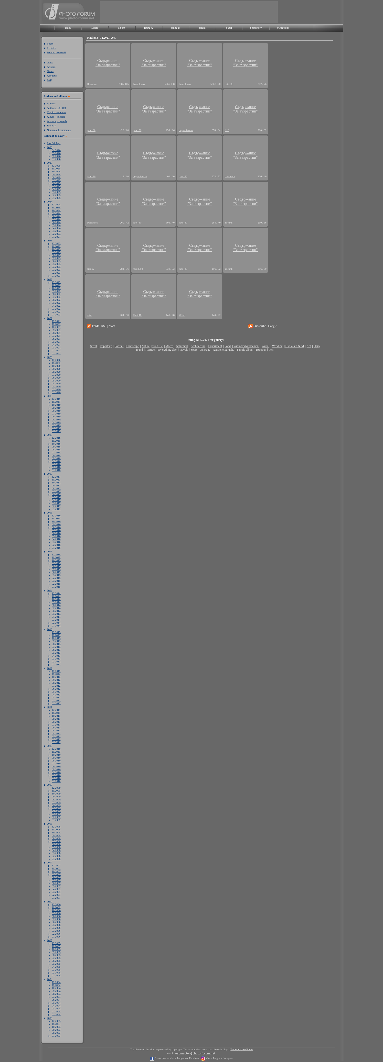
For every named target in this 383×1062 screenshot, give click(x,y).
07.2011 (56, 724)
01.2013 (56, 664)
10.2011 (56, 715)
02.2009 (56, 817)
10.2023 (56, 249)
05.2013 (56, 652)
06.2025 (56, 183)
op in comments (56, 112)
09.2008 (56, 835)
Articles (51, 66)
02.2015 (56, 583)
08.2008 (56, 838)
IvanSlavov (139, 83)
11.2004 (56, 985)
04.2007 (56, 888)
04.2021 (56, 344)
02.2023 (56, 272)
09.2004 (56, 990)
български (283, 27)
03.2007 (56, 891)
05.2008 (56, 847)
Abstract (151, 349)
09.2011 (56, 718)
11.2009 (56, 790)
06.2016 (56, 533)
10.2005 (56, 949)
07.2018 (56, 452)
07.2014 (56, 607)
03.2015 (56, 580)
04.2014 (56, 616)
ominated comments (59, 129)
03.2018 (56, 464)
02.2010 (56, 778)
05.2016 (56, 536)
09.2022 (56, 291)
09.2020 (56, 368)
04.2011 (56, 733)
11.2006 (56, 907)
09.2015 (56, 563)
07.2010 (56, 763)
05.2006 (56, 924)
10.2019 (56, 404)
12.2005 (56, 943)
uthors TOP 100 (56, 107)
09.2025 (56, 174)
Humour (261, 349)
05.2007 (56, 885)
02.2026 (56, 156)
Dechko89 (92, 222)
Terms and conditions (242, 1049)
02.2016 (56, 544)
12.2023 (56, 243)
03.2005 (56, 969)
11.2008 (56, 829)
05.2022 (56, 302)
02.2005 (56, 972)
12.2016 (56, 515)
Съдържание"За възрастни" (108, 62)
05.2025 (56, 186)
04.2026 (56, 150)
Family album (245, 349)
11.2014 (56, 596)
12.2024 (56, 204)
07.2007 (56, 880)
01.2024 (56, 236)
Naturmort (182, 346)
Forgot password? (56, 52)
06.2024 (56, 222)
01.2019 (56, 431)
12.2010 (56, 748)
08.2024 (56, 216)
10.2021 (56, 326)
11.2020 (56, 362)
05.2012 (56, 691)
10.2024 (56, 210)
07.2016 (56, 530)
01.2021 (56, 353)
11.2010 (56, 751)
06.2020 (56, 377)
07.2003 (56, 1035)
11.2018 (56, 440)
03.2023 (56, 269)
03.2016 (56, 541)
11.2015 (56, 557)
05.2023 (56, 263)
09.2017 (56, 485)
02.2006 (56, 933)
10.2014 (56, 599)
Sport (194, 349)
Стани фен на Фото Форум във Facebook (176, 1058)
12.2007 (56, 865)
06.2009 (56, 805)
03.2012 (56, 697)
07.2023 (56, 258)
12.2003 (56, 1020)
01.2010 (56, 781)
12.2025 (56, 165)
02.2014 (56, 622)
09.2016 (56, 524)
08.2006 (56, 916)
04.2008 (56, 850)
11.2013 (56, 635)
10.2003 (56, 1026)
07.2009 (56, 802)
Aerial (265, 346)
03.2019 (56, 425)
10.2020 (56, 365)
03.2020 (56, 386)
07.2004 (56, 996)
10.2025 (56, 171)
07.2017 (56, 491)
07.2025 (56, 180)
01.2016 (56, 547)
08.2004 (56, 993)
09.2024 (56, 213)
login (68, 27)
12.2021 (56, 321)
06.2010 (56, 766)
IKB (227, 130)
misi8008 (138, 268)
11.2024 (56, 207)
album (121, 27)
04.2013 (56, 655)
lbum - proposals (57, 121)
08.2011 (56, 721)
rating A (148, 27)
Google (272, 326)
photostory (256, 27)
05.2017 (56, 497)
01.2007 (56, 897)
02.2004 (56, 1011)
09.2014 (56, 602)
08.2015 (56, 566)
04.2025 (56, 189)
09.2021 (56, 329)
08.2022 (56, 293)
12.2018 (56, 437)
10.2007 (56, 871)
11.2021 (56, 324)
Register (51, 47)
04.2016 (56, 538)
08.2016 (56, 527)
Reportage (106, 346)
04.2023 (56, 266)
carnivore (230, 176)
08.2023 (56, 255)
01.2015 (56, 586)
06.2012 (56, 688)
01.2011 (56, 742)
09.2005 (56, 951)
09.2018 (56, 446)
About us (52, 75)
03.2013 (56, 658)
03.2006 (56, 930)
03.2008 (56, 852)
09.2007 (56, 874)
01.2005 (56, 975)
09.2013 (56, 640)
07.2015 (56, 569)
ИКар (182, 314)
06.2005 (56, 960)
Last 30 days (54, 143)
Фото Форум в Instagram (219, 1058)
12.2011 (56, 709)
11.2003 (56, 1023)
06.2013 (56, 649)
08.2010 (56, 760)
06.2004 (56, 999)
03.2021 (56, 347)
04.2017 (56, 500)
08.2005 (56, 954)
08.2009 (56, 799)
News (50, 62)
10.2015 (56, 560)
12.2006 (56, 904)
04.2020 (56, 383)
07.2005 (56, 957)
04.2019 (56, 422)
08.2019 (56, 410)
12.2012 (56, 671)
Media (94, 27)
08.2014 (56, 605)
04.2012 (56, 694)
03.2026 (56, 153)
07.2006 (56, 918)
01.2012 (56, 703)
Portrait (119, 346)
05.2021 (56, 341)
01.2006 (56, 936)
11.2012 (56, 673)
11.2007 (56, 868)
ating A (52, 125)
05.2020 (56, 380)
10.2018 (56, 443)
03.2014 (56, 619)
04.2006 (56, 927)
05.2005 (56, 963)
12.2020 (56, 359)
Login (50, 43)
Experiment (215, 346)
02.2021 (56, 350)
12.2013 (56, 632)
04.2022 (56, 305)
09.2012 (56, 679)
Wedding (277, 346)
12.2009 (56, 787)
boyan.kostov (186, 130)
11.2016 (56, 518)
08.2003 (56, 1032)
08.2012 (56, 682)
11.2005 (56, 946)
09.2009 (56, 796)
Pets (271, 349)
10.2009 (56, 793)
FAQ (49, 79)
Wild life (157, 346)
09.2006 (56, 913)
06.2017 (56, 494)
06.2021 (56, 338)
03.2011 (56, 736)
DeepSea (91, 83)
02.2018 (56, 467)
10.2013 (56, 638)
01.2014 (56, 625)
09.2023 (56, 252)
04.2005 (56, 966)
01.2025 (56, 197)
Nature (146, 346)
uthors (51, 103)
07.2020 (56, 374)
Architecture (198, 346)
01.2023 (56, 275)
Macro (169, 346)
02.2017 (56, 505)
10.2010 (56, 754)
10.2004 (56, 987)
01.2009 (56, 819)
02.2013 (56, 661)
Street (93, 346)
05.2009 (56, 808)
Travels (183, 349)
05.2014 (56, 613)
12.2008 (56, 826)
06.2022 (56, 299)
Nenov (90, 268)
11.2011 (56, 712)
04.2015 (56, 577)
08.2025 (56, 177)
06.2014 (56, 610)
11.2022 (56, 285)
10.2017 (56, 482)
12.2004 (56, 982)
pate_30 (229, 83)
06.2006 (56, 921)
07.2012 (56, 685)
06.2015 (56, 571)
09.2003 (56, 1029)
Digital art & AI (294, 346)
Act (309, 346)
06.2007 (56, 883)
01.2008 (56, 858)
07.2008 (56, 841)
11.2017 (56, 479)
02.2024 (56, 233)
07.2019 (56, 413)
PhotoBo (137, 314)
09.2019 (56, 407)
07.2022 (56, 296)
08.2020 (56, 371)
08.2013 (56, 643)
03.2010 (56, 775)
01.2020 (56, 392)
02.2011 (56, 739)
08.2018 (56, 449)
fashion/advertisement (246, 346)
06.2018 (56, 455)
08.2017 (56, 488)
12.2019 (56, 398)
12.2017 (56, 476)
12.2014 (56, 593)
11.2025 (56, 168)
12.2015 (56, 554)
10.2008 (56, 832)
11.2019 (56, 401)
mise (89, 314)
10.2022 (56, 288)
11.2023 (56, 246)
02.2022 (56, 311)
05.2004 (56, 1002)
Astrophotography (223, 349)
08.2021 (56, 332)
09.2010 (56, 757)
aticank (229, 222)
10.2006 (56, 910)
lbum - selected (56, 116)
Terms (50, 71)
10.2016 (56, 521)
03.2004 (56, 1008)
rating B (175, 27)
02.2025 (56, 194)
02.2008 (56, 855)
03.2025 (56, 191)
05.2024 (56, 225)
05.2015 (56, 574)
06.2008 (56, 844)
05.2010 (56, 769)
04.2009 (56, 811)
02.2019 (56, 428)
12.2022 (56, 282)
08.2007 (56, 877)
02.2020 (56, 389)
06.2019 (56, 416)
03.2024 (56, 230)
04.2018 (56, 461)
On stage (205, 349)
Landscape (132, 346)
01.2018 (56, 470)
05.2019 (56, 419)
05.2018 (56, 458)
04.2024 (56, 227)
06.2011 (56, 727)
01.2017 (56, 508)
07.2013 (56, 646)
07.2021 (56, 335)
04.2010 (56, 772)
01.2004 (56, 1014)
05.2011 (56, 730)
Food (228, 346)
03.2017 (56, 503)
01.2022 (56, 314)
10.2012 (56, 676)
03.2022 (56, 308)
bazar (229, 27)
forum (202, 27)
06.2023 (56, 260)
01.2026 (56, 158)
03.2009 (56, 814)
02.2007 (56, 894)
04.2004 (56, 1005)
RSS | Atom (108, 326)
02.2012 (56, 700)
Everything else (167, 349)
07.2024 (56, 219)
